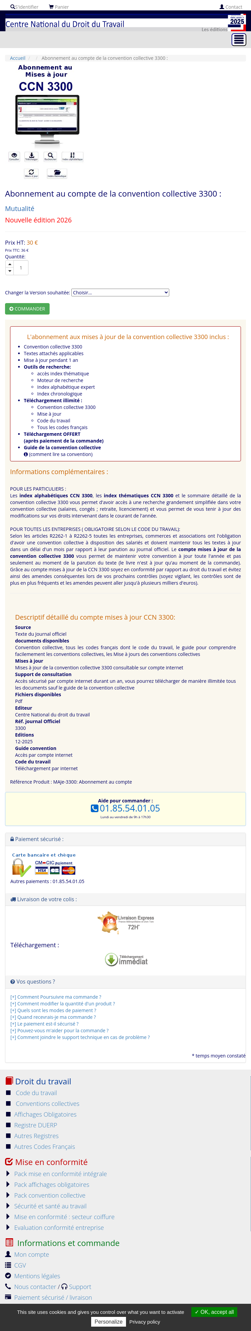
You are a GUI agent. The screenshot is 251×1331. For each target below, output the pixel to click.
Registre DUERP (31, 1125)
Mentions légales (32, 1276)
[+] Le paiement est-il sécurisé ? (44, 1024)
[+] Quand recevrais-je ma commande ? (53, 1017)
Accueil (17, 58)
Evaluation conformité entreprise (54, 1227)
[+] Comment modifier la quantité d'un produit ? (62, 1003)
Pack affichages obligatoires (47, 1184)
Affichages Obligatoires (41, 1114)
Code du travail (31, 1093)
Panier (59, 7)
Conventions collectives (42, 1103)
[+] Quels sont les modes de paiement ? (53, 1010)
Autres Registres (32, 1136)
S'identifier (24, 7)
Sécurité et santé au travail (45, 1206)
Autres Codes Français (40, 1146)
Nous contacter (31, 1287)
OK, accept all (214, 1312)
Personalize (109, 1322)
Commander (27, 308)
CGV (15, 1265)
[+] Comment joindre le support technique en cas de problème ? (80, 1037)
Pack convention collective (45, 1195)
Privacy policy (144, 1322)
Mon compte (27, 1254)
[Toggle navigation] (239, 39)
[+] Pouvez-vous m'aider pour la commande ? (59, 1030)
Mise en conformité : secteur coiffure (60, 1217)
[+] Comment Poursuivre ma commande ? (55, 997)
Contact (230, 7)
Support (76, 1287)
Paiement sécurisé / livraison (48, 1297)
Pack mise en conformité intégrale (56, 1174)
